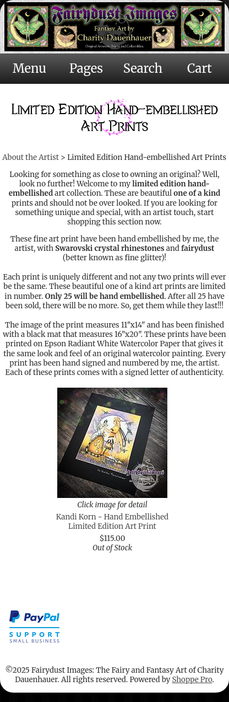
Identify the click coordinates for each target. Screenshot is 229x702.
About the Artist (30, 157)
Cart (199, 68)
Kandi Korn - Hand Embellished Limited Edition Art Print (112, 521)
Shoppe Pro (192, 679)
